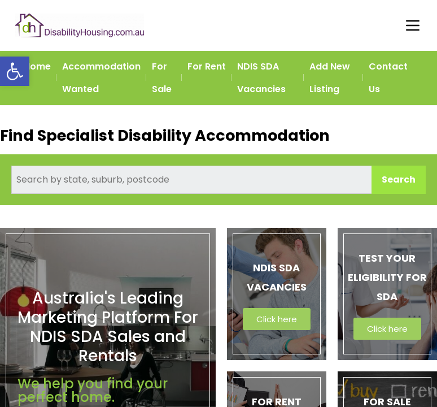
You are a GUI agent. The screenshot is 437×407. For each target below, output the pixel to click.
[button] (14, 71)
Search (399, 179)
